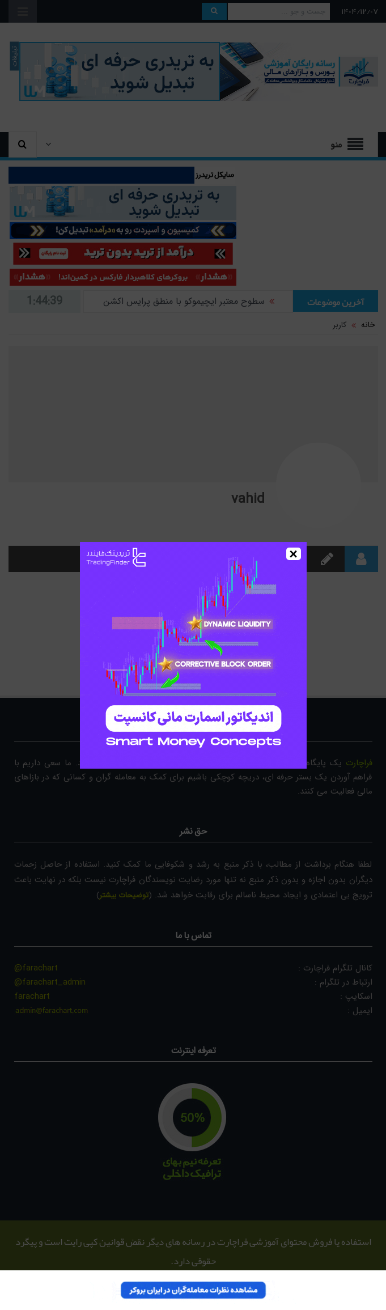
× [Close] (293, 554)
